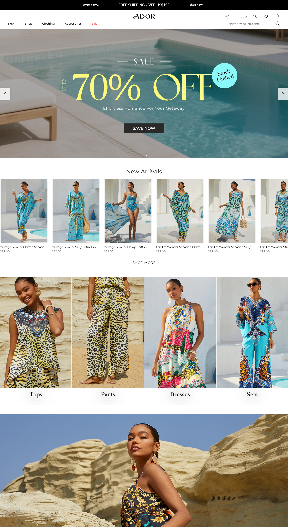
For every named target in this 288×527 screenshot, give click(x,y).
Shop (28, 23)
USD (243, 17)
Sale (95, 23)
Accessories (73, 23)
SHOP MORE (144, 263)
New (11, 23)
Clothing (48, 23)
